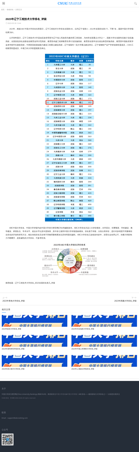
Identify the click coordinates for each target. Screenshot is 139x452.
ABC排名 (6, 398)
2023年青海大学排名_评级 (13, 300)
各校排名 (10, 9)
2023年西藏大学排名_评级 (125, 300)
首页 (2, 9)
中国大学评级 (72, 394)
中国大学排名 (61, 394)
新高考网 (5, 401)
